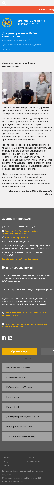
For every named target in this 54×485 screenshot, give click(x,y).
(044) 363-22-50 (9, 227)
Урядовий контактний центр (20, 436)
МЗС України (12, 397)
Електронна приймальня (17, 237)
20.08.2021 (7, 50)
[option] (21, 352)
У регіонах (22, 40)
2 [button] (30, 358)
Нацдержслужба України (19, 426)
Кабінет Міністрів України (19, 387)
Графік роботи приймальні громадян (20, 259)
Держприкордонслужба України (22, 416)
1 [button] (26, 358)
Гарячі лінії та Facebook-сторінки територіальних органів (20, 232)
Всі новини (7, 40)
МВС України (12, 406)
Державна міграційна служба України (31, 22)
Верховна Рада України (18, 367)
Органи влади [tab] (19, 351)
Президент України (16, 377)
